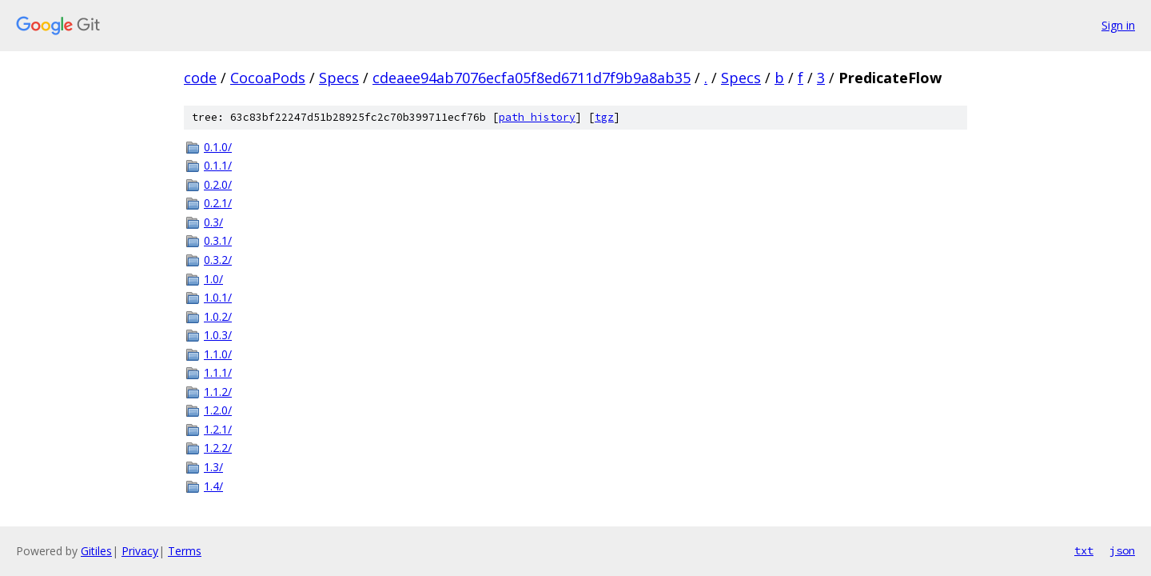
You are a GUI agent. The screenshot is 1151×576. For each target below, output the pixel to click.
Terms (184, 550)
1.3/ (213, 466)
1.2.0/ (218, 410)
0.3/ (213, 222)
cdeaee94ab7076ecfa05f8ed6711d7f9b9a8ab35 (531, 77)
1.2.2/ (218, 447)
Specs (339, 77)
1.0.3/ (218, 334)
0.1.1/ (218, 165)
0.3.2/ (218, 259)
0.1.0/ (218, 146)
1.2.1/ (218, 429)
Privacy (139, 550)
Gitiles (96, 550)
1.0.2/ (218, 316)
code (200, 77)
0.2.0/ (218, 184)
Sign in (1118, 25)
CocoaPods (267, 77)
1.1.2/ (218, 391)
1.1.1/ (218, 372)
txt (1083, 550)
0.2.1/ (218, 202)
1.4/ (213, 486)
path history (537, 117)
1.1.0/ (218, 354)
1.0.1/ (218, 297)
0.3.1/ (218, 240)
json (1122, 550)
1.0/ (213, 278)
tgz (604, 117)
